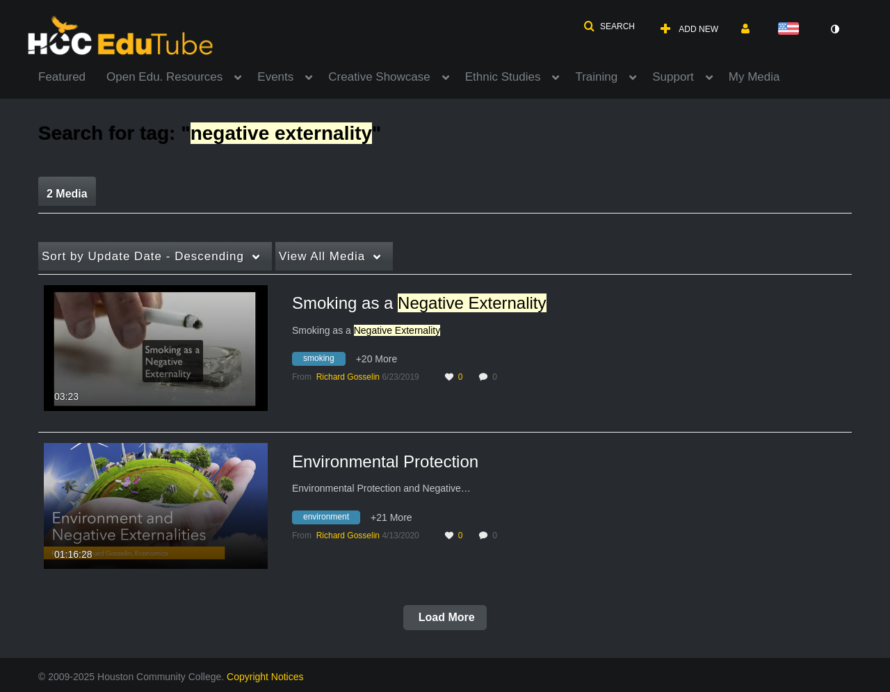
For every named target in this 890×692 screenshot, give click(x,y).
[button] (609, 26)
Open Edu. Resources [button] (164, 76)
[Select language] (791, 29)
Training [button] (596, 76)
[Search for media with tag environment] (331, 518)
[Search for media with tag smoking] (324, 361)
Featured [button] (62, 76)
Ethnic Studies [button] (503, 76)
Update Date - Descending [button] (143, 256)
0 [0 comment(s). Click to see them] (496, 377)
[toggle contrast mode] (834, 29)
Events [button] (275, 76)
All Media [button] (322, 256)
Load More (444, 617)
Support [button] (673, 76)
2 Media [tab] (67, 194)
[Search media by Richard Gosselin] (348, 377)
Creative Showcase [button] (379, 76)
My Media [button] (754, 76)
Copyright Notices (265, 676)
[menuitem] (72, 75)
